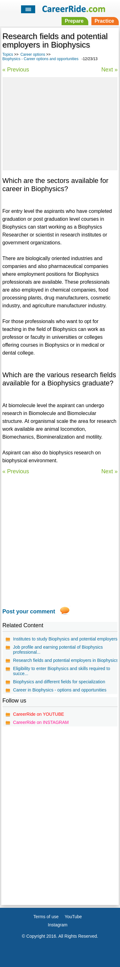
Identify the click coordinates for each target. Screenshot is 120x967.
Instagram (57, 924)
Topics (8, 54)
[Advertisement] (60, 123)
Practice (104, 21)
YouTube (73, 916)
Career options (32, 54)
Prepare (74, 21)
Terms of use (45, 916)
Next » (109, 69)
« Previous (16, 69)
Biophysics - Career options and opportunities (41, 59)
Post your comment (29, 611)
